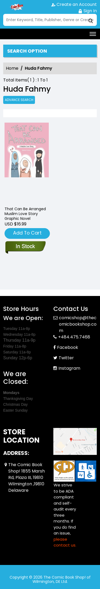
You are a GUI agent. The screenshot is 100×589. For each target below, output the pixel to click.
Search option (27, 51)
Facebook (67, 347)
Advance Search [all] (19, 99)
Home (12, 68)
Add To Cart (27, 232)
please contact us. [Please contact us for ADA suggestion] (65, 542)
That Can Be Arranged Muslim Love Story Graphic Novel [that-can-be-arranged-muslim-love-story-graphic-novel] (25, 213)
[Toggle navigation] (93, 34)
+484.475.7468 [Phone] (74, 337)
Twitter (66, 358)
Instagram (69, 368)
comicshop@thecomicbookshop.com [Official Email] (78, 324)
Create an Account (74, 4)
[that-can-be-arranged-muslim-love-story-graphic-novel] (27, 162)
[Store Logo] (16, 7)
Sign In (87, 11)
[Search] (50, 20)
